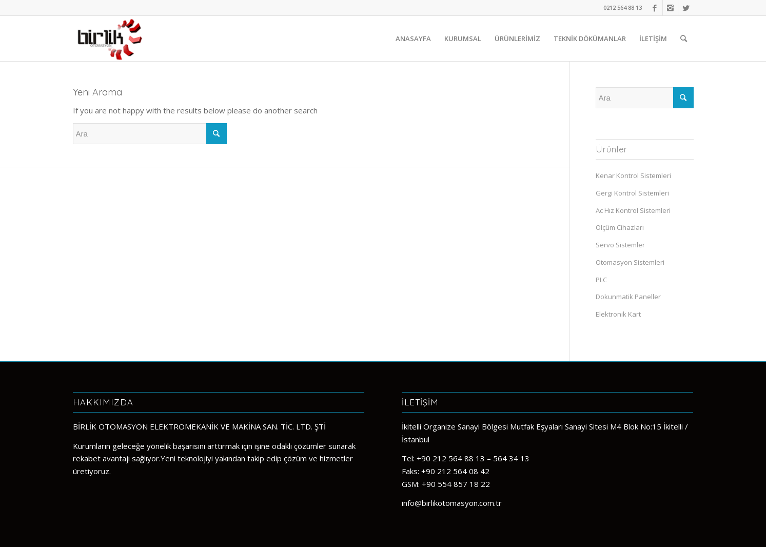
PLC (601, 279)
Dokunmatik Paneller (628, 296)
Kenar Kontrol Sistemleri (633, 175)
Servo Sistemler (620, 244)
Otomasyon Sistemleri (630, 262)
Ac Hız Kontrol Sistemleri (633, 210)
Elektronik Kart (618, 314)
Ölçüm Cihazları (620, 227)
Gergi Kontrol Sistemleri (632, 193)
